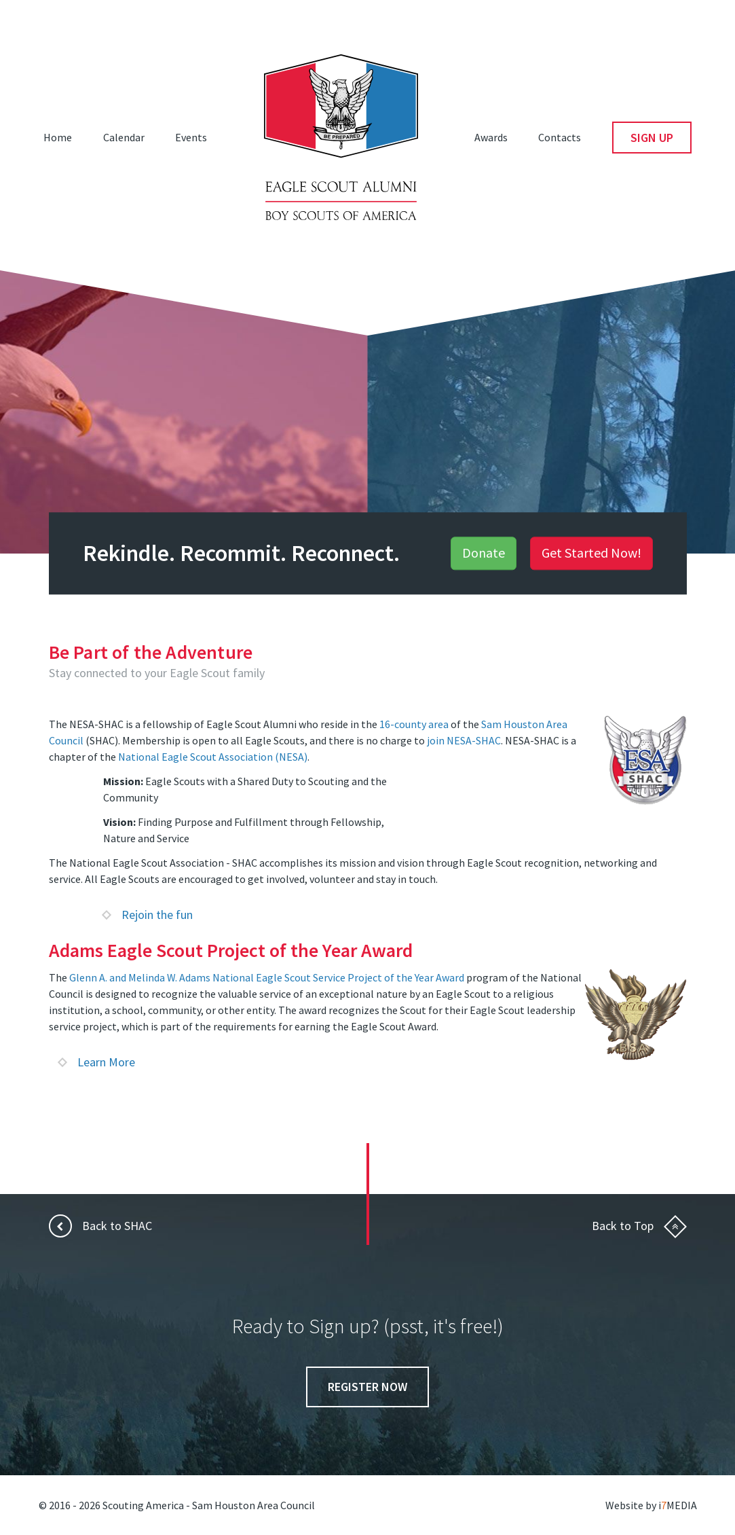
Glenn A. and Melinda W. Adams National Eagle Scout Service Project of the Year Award (266, 977)
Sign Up (651, 137)
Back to (100, 1225)
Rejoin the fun (148, 914)
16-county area (414, 724)
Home (57, 137)
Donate (483, 553)
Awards (491, 137)
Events (191, 137)
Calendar (124, 137)
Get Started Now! (591, 553)
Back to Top (639, 1225)
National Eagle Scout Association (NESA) (212, 756)
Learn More (97, 1062)
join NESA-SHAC (464, 740)
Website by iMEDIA (651, 1505)
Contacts (559, 137)
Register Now (367, 1386)
